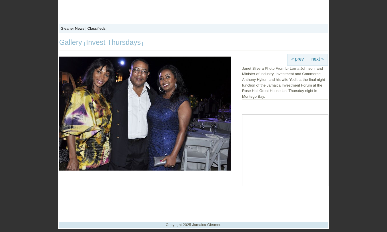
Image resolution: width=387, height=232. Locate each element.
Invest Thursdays (113, 42)
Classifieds (96, 28)
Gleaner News (72, 28)
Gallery (71, 42)
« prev (297, 59)
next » (318, 59)
